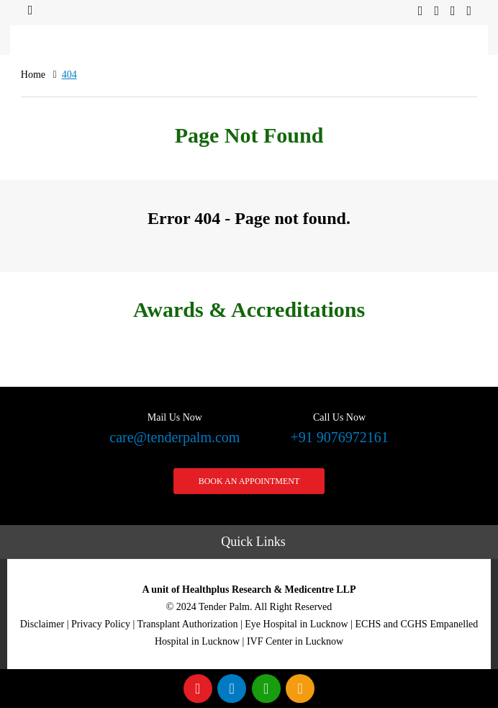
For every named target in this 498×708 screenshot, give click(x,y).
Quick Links (253, 541)
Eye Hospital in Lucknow (296, 624)
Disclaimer (42, 624)
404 (69, 74)
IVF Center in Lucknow (295, 641)
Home (33, 74)
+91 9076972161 (339, 426)
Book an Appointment (249, 481)
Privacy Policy (100, 624)
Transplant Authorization (187, 624)
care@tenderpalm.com (174, 426)
